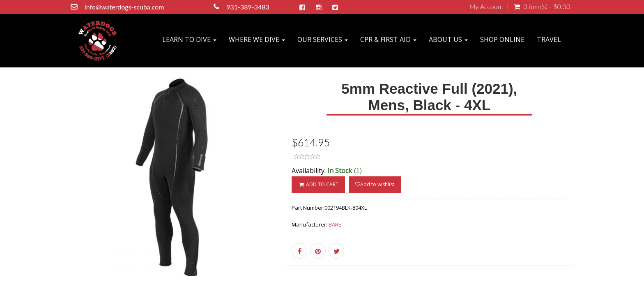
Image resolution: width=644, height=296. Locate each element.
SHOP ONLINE (502, 39)
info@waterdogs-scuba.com (124, 7)
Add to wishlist (374, 184)
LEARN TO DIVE (189, 39)
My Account (486, 6)
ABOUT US (448, 39)
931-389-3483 (247, 7)
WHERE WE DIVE (257, 39)
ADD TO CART (318, 184)
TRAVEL (549, 39)
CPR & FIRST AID (388, 39)
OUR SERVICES (322, 39)
